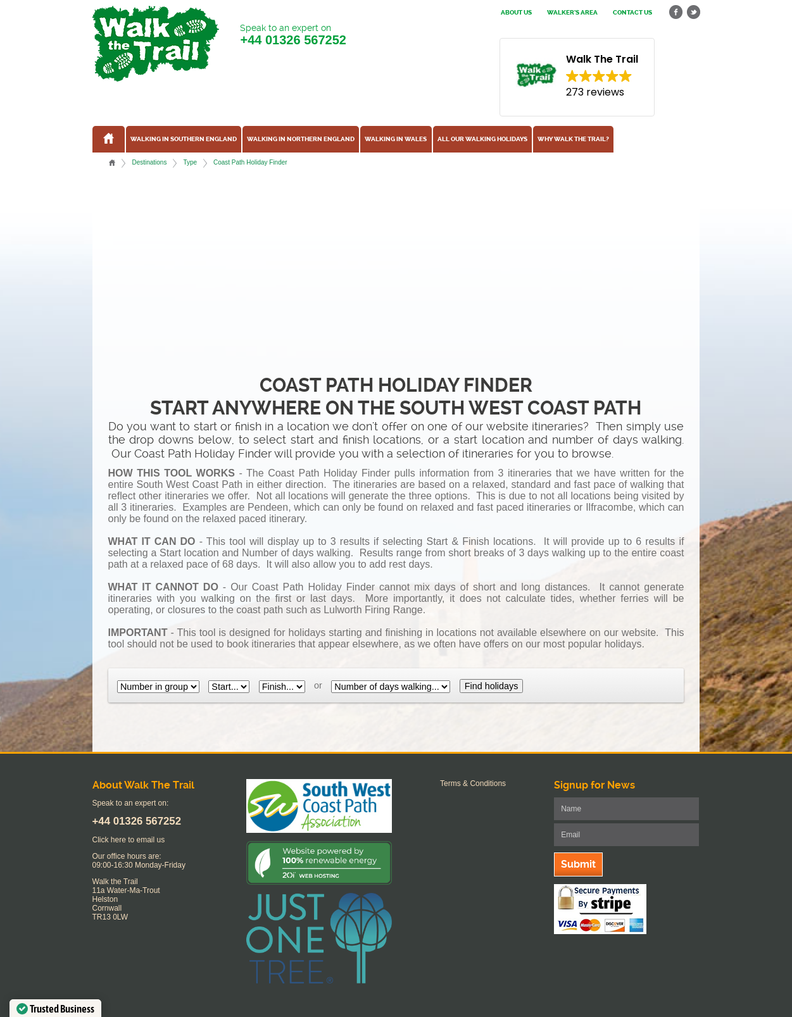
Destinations (149, 162)
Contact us (632, 12)
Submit (578, 864)
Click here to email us (128, 839)
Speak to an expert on (293, 35)
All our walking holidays (482, 139)
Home (112, 162)
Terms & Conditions (473, 783)
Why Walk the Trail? (573, 139)
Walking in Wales (396, 139)
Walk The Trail (155, 44)
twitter (693, 12)
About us (516, 12)
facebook (676, 12)
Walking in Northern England (301, 139)
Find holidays (492, 686)
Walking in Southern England (183, 139)
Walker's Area (572, 12)
